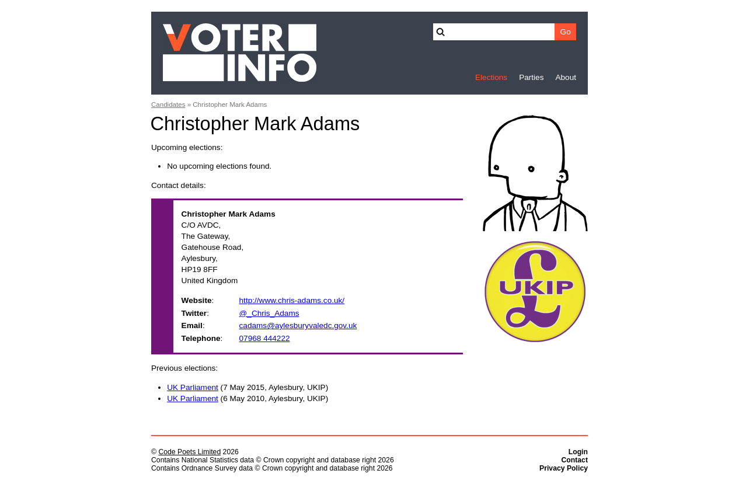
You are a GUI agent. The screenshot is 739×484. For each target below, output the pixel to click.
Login (578, 452)
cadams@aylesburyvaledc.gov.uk (298, 325)
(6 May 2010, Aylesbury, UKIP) (247, 398)
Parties (531, 77)
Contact (574, 460)
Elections (491, 77)
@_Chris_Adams (269, 313)
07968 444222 (264, 338)
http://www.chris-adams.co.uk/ (292, 300)
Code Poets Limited (189, 452)
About (565, 77)
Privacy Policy (563, 468)
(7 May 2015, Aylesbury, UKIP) (247, 387)
